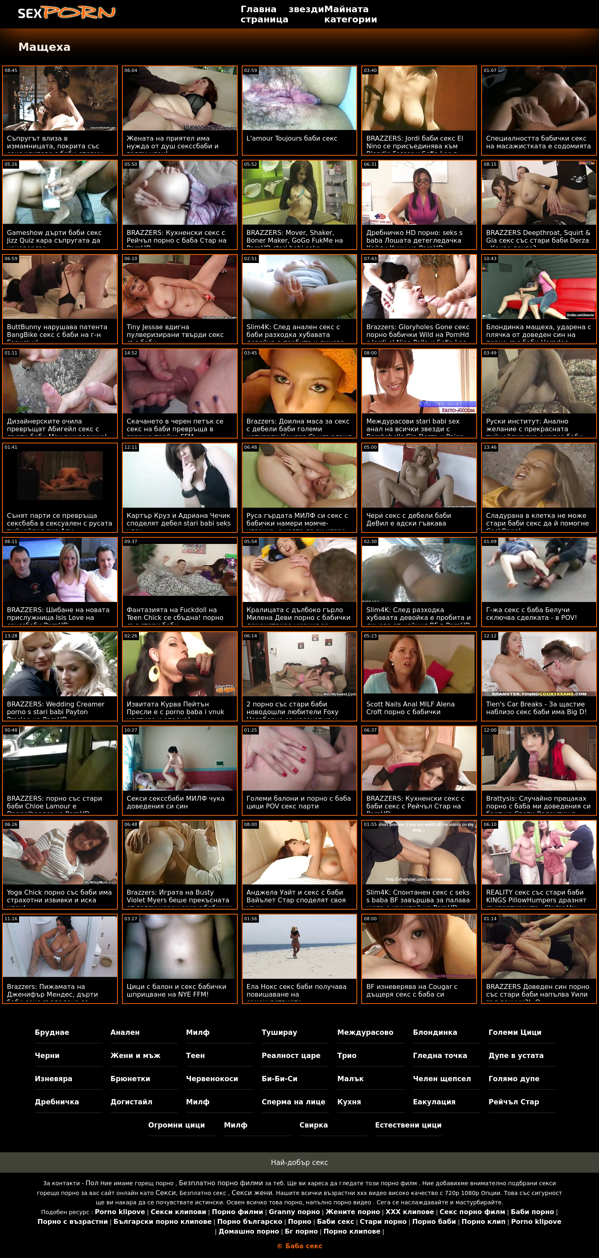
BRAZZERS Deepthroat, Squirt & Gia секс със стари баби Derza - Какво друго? (538, 240)
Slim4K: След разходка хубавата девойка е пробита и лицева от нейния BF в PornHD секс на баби (418, 621)
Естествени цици (408, 1125)
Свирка (314, 1125)
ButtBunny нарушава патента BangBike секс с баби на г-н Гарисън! (57, 334)
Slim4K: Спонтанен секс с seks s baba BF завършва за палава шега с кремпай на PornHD (418, 900)
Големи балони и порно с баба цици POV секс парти (299, 802)
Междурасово (365, 1032)
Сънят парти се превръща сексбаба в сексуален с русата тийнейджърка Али (59, 523)
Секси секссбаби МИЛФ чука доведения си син (176, 802)
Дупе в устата (516, 1056)
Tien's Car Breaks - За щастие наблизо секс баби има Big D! (536, 708)
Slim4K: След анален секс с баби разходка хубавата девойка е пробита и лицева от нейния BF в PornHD (296, 338)
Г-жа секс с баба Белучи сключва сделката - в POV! (531, 613)
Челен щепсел (442, 1079)
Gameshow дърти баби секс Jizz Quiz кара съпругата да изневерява (54, 240)
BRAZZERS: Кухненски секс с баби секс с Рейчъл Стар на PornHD (415, 806)
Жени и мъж (136, 1056)
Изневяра (54, 1079)
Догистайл (131, 1102)
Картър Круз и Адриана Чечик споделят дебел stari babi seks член (179, 523)
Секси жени (252, 1193)
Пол (92, 1183)
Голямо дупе (513, 1079)
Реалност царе (291, 1056)
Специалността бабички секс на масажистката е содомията (538, 142)
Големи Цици (514, 1032)
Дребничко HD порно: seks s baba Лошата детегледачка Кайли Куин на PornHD (414, 240)
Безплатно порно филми (221, 1183)
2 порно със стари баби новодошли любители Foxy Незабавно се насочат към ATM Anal (293, 715)
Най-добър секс (299, 1162)
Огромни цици (176, 1125)
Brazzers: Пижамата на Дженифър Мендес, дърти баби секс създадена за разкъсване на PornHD (52, 998)
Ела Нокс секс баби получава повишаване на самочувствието (297, 994)
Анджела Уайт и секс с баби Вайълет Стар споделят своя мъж (296, 900)
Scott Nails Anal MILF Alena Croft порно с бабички (410, 708)
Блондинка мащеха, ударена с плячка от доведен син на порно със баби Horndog (538, 334)
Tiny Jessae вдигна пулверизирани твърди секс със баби (175, 334)
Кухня (349, 1102)
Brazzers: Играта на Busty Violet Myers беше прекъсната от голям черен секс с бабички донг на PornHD (179, 904)
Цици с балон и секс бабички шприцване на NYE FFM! (176, 990)
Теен (195, 1056)
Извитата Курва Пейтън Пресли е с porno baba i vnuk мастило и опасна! (175, 712)
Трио (346, 1056)
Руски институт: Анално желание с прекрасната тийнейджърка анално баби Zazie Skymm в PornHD (534, 432)
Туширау (279, 1032)
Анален (125, 1032)
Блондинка (435, 1032)
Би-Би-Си (279, 1079)
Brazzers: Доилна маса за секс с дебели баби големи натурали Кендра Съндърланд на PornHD (299, 432)
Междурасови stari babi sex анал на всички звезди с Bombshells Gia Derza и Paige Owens (415, 432)
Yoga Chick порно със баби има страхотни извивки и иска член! (59, 900)
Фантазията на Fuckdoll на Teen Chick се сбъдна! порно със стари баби (175, 617)
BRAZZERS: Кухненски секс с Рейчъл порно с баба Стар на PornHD (177, 240)
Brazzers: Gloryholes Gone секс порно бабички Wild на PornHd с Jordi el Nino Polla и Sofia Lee (417, 334)
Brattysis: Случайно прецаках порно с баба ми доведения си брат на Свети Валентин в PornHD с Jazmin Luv (538, 810)
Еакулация (434, 1102)
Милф (198, 1032)
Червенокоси (212, 1079)
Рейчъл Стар (513, 1102)
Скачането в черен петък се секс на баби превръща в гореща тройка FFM (175, 429)
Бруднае (52, 1032)
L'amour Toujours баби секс (292, 138)
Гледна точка (440, 1056)
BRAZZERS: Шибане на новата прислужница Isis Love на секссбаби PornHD (58, 617)
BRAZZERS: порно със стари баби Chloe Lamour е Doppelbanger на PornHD (54, 806)
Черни (47, 1056)
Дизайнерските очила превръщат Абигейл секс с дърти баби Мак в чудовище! (57, 429)
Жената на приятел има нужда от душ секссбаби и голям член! (173, 146)
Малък (350, 1079)
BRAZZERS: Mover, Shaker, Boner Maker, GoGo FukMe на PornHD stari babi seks (295, 240)
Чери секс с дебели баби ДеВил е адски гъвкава (408, 519)
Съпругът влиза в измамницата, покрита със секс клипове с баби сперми (55, 146)
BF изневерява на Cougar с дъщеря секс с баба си (412, 990)
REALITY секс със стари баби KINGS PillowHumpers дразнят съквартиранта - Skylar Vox (536, 900)
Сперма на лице (294, 1102)
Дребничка (57, 1102)
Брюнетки (130, 1079)
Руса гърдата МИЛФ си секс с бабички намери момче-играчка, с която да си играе (297, 523)
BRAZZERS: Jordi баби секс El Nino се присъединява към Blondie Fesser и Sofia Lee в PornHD (414, 150)
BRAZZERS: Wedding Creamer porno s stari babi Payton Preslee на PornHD (55, 712)
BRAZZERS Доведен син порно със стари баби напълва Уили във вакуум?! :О (537, 994)
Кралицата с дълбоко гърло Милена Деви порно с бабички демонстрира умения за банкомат (299, 621)
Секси (166, 1193)
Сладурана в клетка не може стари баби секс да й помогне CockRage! (537, 523)
